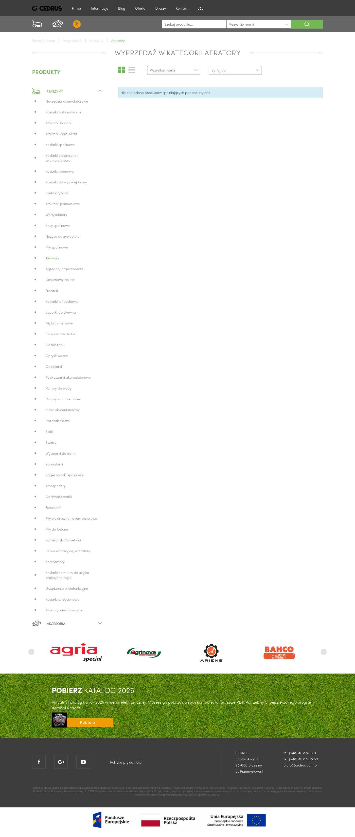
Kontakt (182, 8)
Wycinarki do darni (60, 453)
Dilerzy (160, 8)
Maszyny (67, 91)
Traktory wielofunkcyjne (64, 609)
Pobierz (87, 722)
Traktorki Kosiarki (59, 122)
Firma (76, 8)
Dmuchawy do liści (60, 279)
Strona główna (43, 40)
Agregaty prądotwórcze (65, 268)
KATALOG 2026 (93, 690)
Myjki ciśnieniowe (59, 323)
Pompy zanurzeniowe (63, 398)
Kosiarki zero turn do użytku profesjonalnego (67, 575)
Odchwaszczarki (59, 496)
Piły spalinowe (57, 247)
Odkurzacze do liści (61, 333)
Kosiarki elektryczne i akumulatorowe (62, 158)
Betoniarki (53, 507)
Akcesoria (67, 623)
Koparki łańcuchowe (62, 301)
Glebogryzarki (57, 192)
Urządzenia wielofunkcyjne (67, 588)
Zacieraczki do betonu (63, 539)
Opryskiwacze (57, 355)
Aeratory (52, 257)
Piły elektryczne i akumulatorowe (71, 518)
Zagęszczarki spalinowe (65, 474)
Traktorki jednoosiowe (63, 203)
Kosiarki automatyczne (63, 111)
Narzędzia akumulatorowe (67, 101)
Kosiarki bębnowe (60, 171)
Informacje (99, 8)
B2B (200, 8)
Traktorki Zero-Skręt (61, 133)
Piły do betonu (57, 529)
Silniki (50, 431)
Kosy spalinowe (58, 225)
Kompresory (55, 561)
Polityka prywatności (126, 762)
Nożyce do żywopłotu (62, 236)
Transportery (56, 485)
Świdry (51, 442)
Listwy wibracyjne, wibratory (68, 550)
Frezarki (52, 290)
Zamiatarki (54, 464)
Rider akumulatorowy (63, 409)
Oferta (140, 8)
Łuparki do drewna (61, 312)
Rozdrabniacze (58, 420)
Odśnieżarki (55, 344)
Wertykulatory (56, 214)
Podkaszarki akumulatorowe (68, 377)
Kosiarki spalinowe (60, 144)
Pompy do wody (58, 388)
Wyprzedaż (72, 40)
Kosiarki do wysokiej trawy (66, 181)
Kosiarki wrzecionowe (62, 599)
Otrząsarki (54, 366)
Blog (121, 8)
